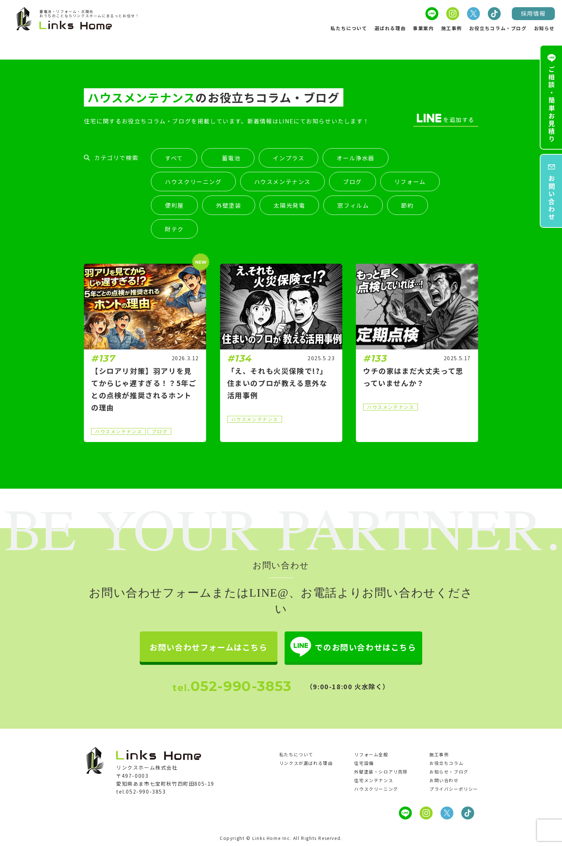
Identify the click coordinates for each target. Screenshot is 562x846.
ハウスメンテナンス (282, 182)
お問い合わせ (444, 780)
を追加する (446, 119)
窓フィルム (353, 205)
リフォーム (410, 182)
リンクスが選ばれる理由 (306, 763)
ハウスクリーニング (193, 182)
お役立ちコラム (446, 763)
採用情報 (533, 13)
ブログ (352, 182)
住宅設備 (363, 763)
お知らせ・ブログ (448, 772)
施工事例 (451, 28)
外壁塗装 (228, 205)
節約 (407, 205)
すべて (174, 158)
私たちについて (348, 28)
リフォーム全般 (371, 754)
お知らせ (544, 28)
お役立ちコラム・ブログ (498, 28)
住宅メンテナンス (373, 780)
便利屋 (174, 205)
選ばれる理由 (390, 28)
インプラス (288, 158)
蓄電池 (227, 158)
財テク (174, 229)
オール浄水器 (356, 158)
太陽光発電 (289, 205)
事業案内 (423, 28)
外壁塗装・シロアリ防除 (381, 772)
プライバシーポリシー (453, 789)
